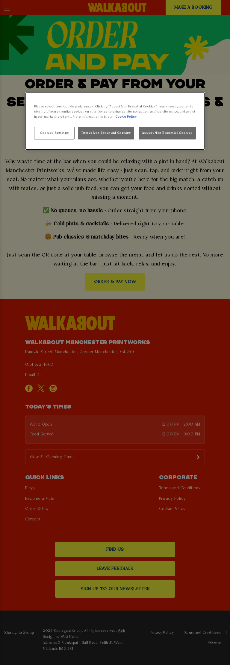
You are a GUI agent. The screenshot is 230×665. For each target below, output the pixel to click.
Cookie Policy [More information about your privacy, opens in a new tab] (125, 117)
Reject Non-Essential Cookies (106, 133)
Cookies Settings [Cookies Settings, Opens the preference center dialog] (54, 133)
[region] (115, 121)
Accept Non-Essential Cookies (167, 133)
